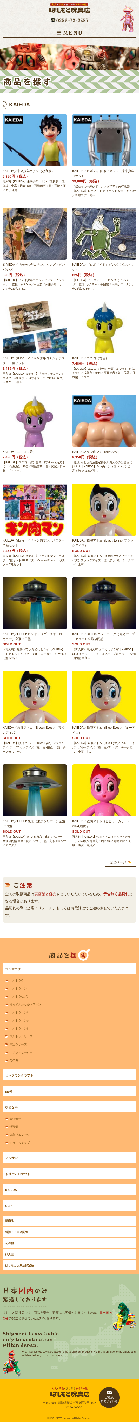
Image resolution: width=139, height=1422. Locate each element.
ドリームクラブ (20, 1142)
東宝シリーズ (18, 1044)
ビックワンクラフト (19, 1075)
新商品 (9, 1220)
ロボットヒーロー (21, 1052)
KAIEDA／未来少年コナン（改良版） (29, 171)
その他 (14, 1060)
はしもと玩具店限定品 (19, 1265)
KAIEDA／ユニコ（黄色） (90, 358)
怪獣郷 (14, 1126)
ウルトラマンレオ (21, 1028)
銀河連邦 (15, 1118)
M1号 (8, 1091)
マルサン (11, 1158)
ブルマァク (13, 969)
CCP (8, 1206)
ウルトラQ (16, 980)
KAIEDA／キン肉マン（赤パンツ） (96, 452)
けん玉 (9, 1254)
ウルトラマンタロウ (22, 1020)
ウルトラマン (18, 988)
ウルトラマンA (19, 1012)
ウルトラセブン (20, 996)
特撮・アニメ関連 (16, 1232)
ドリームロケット (17, 1174)
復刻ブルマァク (20, 1134)
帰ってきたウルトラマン (25, 1004)
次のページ (118, 862)
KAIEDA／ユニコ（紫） (19, 452)
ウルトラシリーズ (21, 1036)
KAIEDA (11, 1190)
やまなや (11, 1107)
